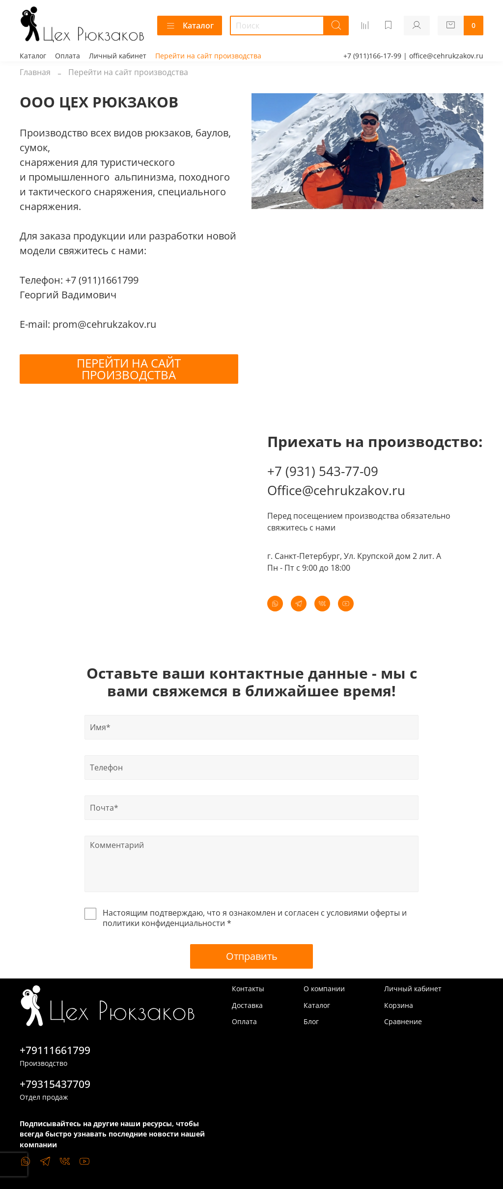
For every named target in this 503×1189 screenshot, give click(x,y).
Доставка (247, 1005)
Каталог (190, 25)
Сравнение (403, 1021)
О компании (324, 988)
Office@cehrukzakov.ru (336, 490)
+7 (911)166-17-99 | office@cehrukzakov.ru (413, 55)
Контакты (248, 988)
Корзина (398, 1005)
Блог (311, 1021)
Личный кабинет (117, 55)
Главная (35, 72)
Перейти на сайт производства (208, 55)
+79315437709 (55, 1084)
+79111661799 (55, 1050)
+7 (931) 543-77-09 (322, 471)
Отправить (252, 956)
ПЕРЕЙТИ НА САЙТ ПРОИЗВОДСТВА (129, 369)
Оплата (67, 55)
